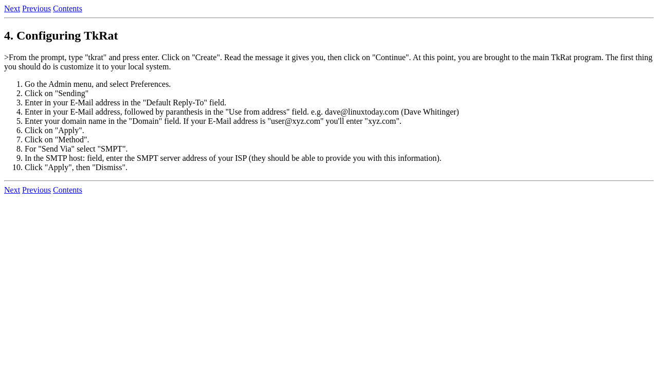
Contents (67, 8)
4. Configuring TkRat (61, 35)
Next (12, 8)
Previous (36, 8)
